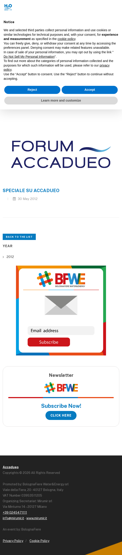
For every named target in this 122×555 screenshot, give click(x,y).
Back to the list (19, 236)
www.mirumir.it (36, 518)
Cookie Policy (39, 541)
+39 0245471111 (15, 512)
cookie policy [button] (66, 39)
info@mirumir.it (13, 518)
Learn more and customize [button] (61, 100)
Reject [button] (32, 89)
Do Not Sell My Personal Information (29, 56)
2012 (10, 257)
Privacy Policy (13, 541)
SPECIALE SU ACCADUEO (31, 190)
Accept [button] (89, 89)
